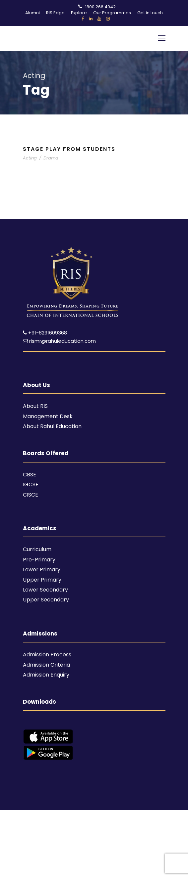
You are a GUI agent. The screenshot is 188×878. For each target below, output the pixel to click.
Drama (50, 158)
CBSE (29, 474)
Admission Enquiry (46, 675)
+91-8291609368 (47, 332)
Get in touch (150, 13)
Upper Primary (42, 580)
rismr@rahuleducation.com (59, 340)
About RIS (35, 406)
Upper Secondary (46, 599)
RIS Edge (55, 13)
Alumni (32, 13)
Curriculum (37, 549)
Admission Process (47, 654)
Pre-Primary (39, 559)
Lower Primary (41, 569)
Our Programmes (112, 13)
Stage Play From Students (69, 149)
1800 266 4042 (100, 7)
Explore (79, 13)
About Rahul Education (52, 426)
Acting (30, 158)
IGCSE (30, 484)
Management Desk (48, 416)
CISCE (30, 495)
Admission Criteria (46, 665)
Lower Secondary (45, 589)
